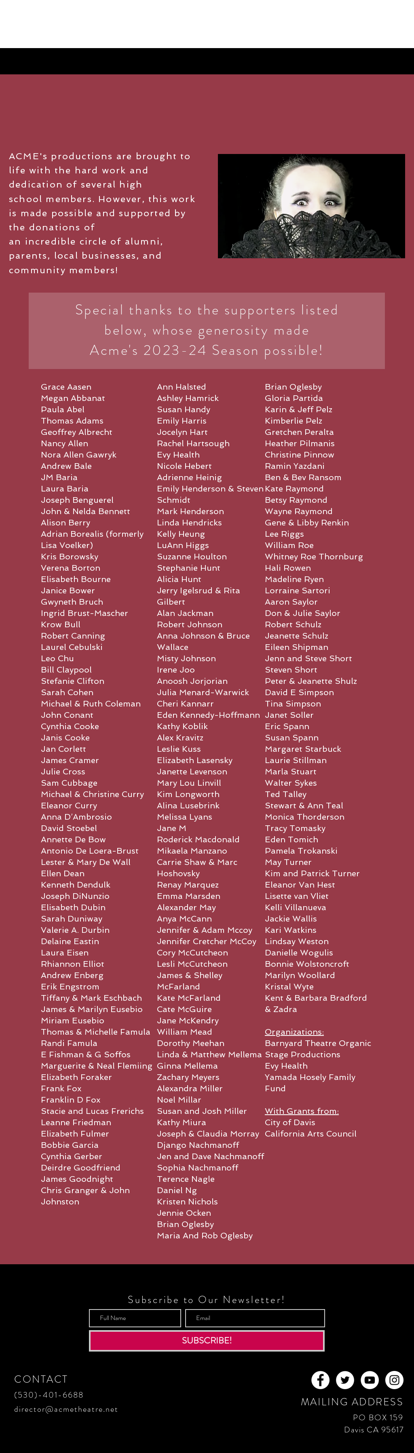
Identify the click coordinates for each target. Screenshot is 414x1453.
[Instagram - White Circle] (394, 1380)
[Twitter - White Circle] (345, 1380)
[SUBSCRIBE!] (207, 1341)
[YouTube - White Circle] (370, 1380)
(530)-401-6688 (49, 1395)
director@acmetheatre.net (66, 1409)
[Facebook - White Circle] (320, 1380)
